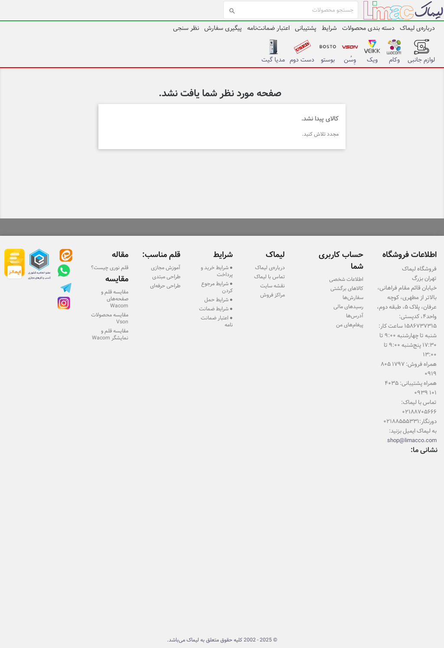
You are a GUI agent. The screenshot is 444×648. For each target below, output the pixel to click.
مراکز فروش (272, 294)
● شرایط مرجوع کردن (217, 287)
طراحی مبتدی (166, 276)
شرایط (329, 28)
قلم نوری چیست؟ (109, 267)
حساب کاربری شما (341, 260)
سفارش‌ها (353, 297)
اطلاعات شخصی (346, 279)
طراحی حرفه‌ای (165, 285)
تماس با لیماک (269, 276)
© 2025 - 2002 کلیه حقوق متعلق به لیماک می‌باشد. (222, 639)
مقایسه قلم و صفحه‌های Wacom (114, 298)
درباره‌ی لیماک (417, 28)
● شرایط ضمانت (216, 308)
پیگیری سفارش (223, 28)
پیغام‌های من (349, 324)
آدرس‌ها (354, 315)
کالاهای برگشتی (346, 288)
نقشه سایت (272, 285)
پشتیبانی (306, 28)
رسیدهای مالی (348, 306)
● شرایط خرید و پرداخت (217, 271)
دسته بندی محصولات (368, 28)
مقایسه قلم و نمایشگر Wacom (110, 334)
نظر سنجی (186, 28)
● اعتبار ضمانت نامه (217, 321)
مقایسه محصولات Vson (109, 318)
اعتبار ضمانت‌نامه (268, 28)
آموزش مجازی (165, 267)
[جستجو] (290, 10)
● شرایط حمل (218, 299)
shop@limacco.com (412, 440)
